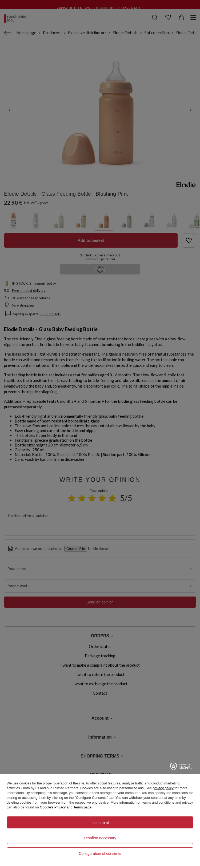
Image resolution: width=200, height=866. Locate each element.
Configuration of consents (100, 853)
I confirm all (100, 822)
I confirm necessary (100, 838)
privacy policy (163, 788)
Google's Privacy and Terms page (65, 807)
